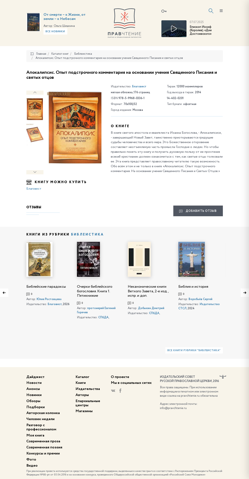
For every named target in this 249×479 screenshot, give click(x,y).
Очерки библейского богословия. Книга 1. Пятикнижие (94, 291)
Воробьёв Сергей (200, 299)
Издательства (87, 389)
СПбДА (103, 317)
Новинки (34, 395)
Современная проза (43, 441)
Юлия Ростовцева (49, 299)
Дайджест (35, 377)
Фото (31, 459)
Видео (32, 465)
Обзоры (33, 401)
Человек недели (40, 419)
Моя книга (35, 435)
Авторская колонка (43, 413)
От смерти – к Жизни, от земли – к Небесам (64, 17)
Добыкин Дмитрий (151, 308)
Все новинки (55, 31)
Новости (34, 383)
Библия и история (193, 287)
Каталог (82, 377)
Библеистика (87, 234)
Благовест (33, 188)
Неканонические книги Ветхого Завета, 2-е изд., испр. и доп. (148, 291)
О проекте (120, 377)
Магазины (84, 411)
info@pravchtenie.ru (173, 408)
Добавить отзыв (198, 211)
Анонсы (33, 389)
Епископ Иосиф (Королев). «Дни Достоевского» (201, 31)
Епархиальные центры (87, 403)
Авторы (82, 395)
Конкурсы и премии (43, 453)
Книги (80, 383)
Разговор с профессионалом (41, 427)
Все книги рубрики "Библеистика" (194, 350)
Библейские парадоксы (46, 287)
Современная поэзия (44, 447)
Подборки (35, 407)
